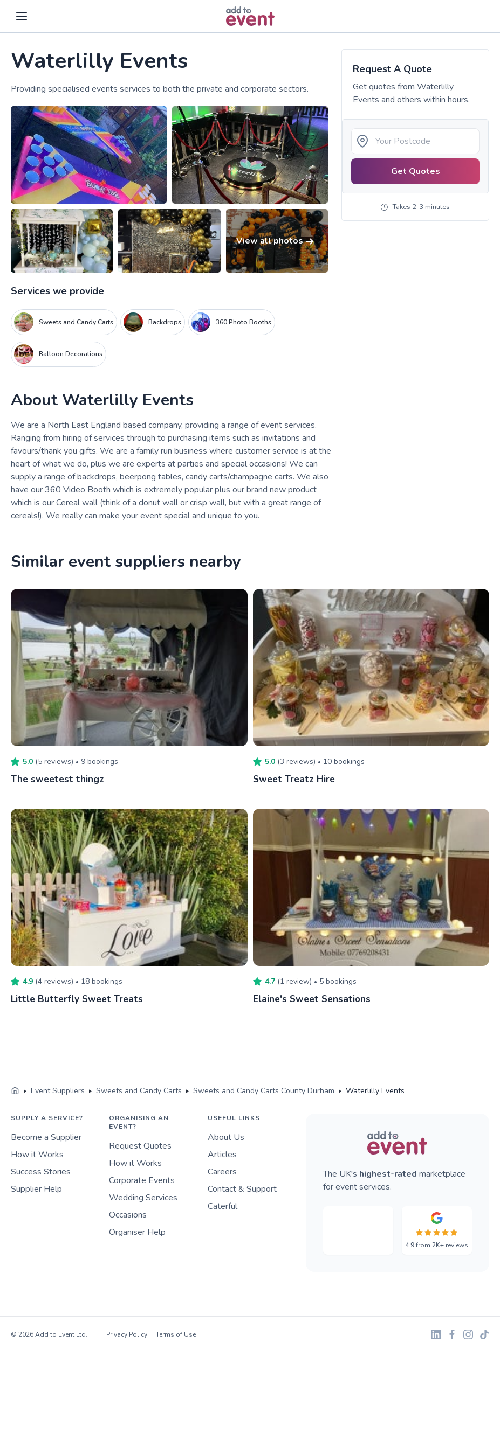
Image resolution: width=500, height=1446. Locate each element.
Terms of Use (176, 1334)
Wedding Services (143, 1198)
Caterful (222, 1206)
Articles (222, 1154)
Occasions (128, 1215)
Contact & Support (242, 1189)
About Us (226, 1137)
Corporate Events (142, 1180)
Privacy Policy (126, 1334)
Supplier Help (36, 1189)
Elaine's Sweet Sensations (313, 998)
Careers (222, 1172)
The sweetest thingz (58, 779)
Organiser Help (137, 1232)
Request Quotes (140, 1146)
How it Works (37, 1154)
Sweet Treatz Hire (295, 779)
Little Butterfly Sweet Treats (77, 998)
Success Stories (41, 1172)
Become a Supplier (46, 1137)
